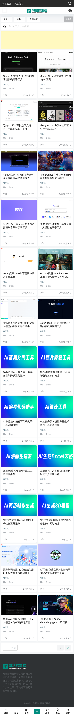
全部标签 (34, 19)
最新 (6, 19)
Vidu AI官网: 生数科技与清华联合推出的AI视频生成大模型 (18, 178)
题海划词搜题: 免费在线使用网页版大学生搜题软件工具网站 (18, 573)
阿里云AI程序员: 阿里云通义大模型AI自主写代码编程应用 (18, 622)
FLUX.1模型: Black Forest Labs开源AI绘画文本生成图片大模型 (55, 277)
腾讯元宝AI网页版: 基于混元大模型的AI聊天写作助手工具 (18, 326)
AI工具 (6, 84)
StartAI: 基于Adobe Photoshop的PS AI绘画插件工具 (55, 622)
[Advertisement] (37, 40)
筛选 (20, 19)
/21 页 (10, 647)
